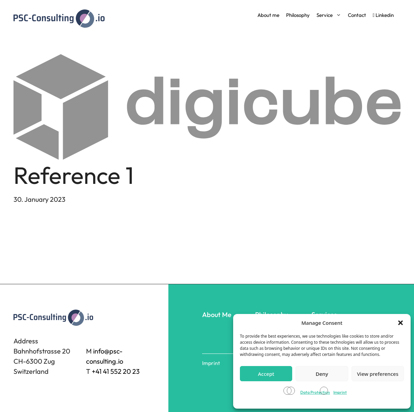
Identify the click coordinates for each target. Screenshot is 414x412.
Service (328, 15)
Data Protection (315, 392)
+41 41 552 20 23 (116, 371)
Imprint (340, 392)
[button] (400, 322)
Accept (266, 373)
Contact (357, 15)
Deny (322, 373)
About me (268, 15)
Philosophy (298, 15)
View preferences (377, 373)
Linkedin (383, 15)
